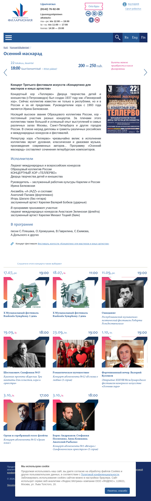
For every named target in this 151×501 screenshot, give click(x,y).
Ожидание (109, 313)
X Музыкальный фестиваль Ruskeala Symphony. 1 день (21, 314)
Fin (143, 37)
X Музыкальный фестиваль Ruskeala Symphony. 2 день (70, 314)
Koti (6, 47)
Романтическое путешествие (71, 372)
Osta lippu (93, 6)
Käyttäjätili (133, 4)
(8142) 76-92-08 (50, 9)
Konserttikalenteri (19, 47)
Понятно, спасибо (117, 490)
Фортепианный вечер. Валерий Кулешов (122, 374)
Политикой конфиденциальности (100, 474)
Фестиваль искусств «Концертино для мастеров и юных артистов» (73, 243)
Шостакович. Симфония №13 (22, 372)
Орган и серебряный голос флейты (26, 435)
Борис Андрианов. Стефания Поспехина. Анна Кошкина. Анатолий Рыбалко (71, 439)
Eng (135, 37)
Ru (127, 37)
